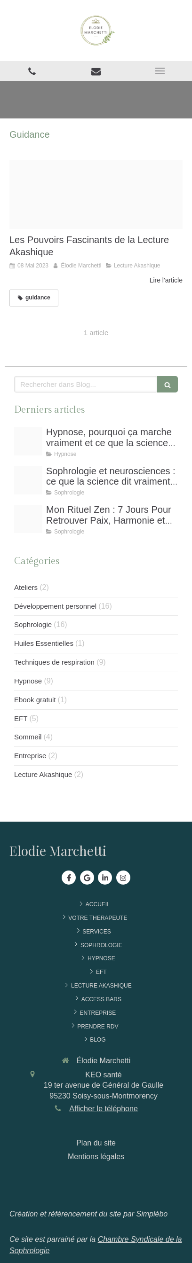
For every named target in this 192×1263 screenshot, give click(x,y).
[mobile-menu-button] (160, 71)
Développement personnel (55, 606)
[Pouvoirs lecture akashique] (96, 194)
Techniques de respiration (54, 662)
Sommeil (27, 737)
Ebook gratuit (35, 700)
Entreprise (30, 756)
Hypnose (28, 681)
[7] (28, 480)
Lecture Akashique (43, 774)
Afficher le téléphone (103, 1109)
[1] (28, 441)
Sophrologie (33, 624)
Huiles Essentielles (43, 643)
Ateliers (26, 587)
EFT (20, 718)
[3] (28, 519)
